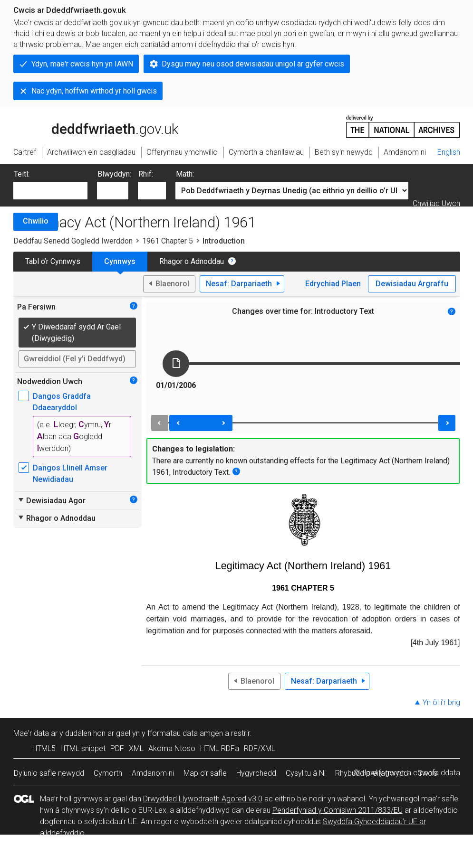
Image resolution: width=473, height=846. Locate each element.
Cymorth (108, 773)
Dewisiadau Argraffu (412, 283)
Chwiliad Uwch (436, 203)
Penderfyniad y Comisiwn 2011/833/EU (337, 810)
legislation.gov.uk (88, 126)
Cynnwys (119, 261)
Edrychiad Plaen (333, 283)
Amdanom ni (153, 773)
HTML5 (44, 748)
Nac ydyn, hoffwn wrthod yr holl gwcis (94, 90)
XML (136, 748)
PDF (117, 748)
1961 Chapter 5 (167, 240)
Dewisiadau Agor (51, 500)
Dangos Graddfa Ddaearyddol (62, 402)
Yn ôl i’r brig (441, 702)
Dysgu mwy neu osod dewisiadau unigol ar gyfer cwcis (253, 63)
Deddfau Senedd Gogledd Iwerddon (73, 240)
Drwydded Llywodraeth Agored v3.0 (202, 798)
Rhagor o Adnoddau (191, 261)
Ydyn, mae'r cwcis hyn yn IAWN (82, 63)
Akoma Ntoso (171, 748)
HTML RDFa (219, 748)
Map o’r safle (205, 773)
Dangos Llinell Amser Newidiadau (70, 473)
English (448, 152)
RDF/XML (259, 748)
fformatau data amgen (185, 733)
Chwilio (35, 221)
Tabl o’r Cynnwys (52, 261)
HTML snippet (83, 748)
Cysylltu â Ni (306, 773)
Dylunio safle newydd (49, 773)
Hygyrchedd (256, 773)
